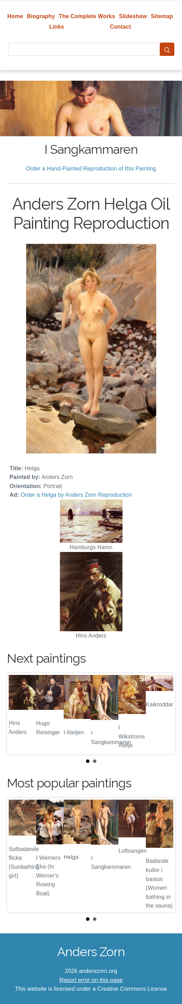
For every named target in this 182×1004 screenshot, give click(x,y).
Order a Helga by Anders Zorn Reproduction (76, 495)
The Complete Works (87, 16)
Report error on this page (91, 980)
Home (15, 16)
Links (56, 27)
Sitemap (162, 16)
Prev (17, 713)
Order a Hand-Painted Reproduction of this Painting (91, 169)
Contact (120, 27)
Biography (41, 16)
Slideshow (133, 16)
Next (164, 713)
